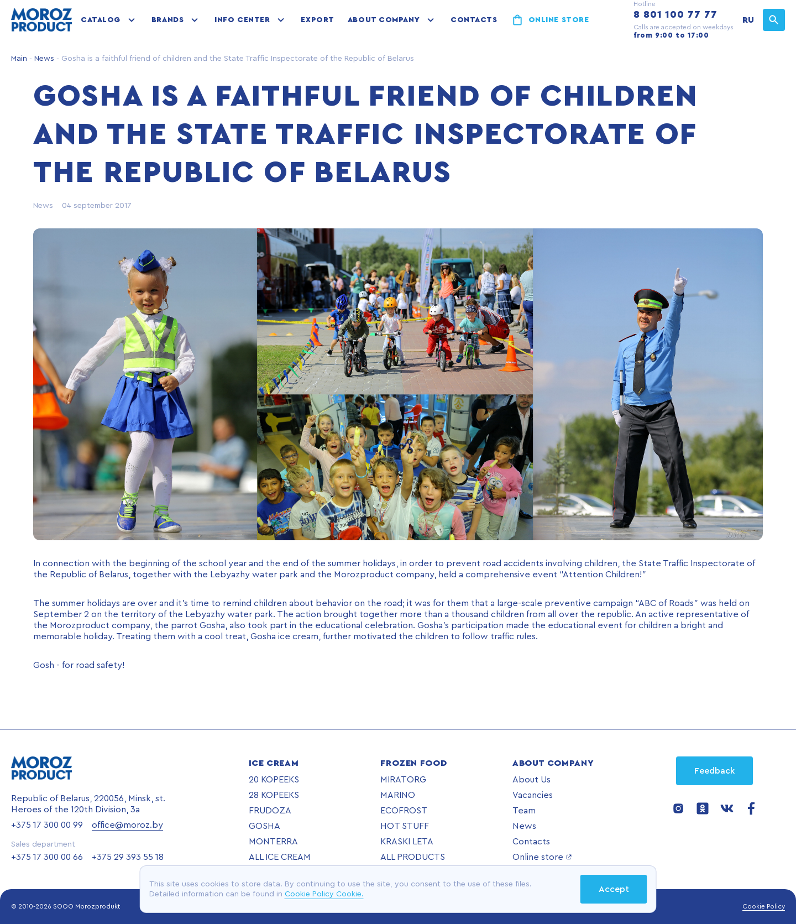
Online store (558, 20)
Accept (614, 889)
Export (317, 20)
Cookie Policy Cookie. (324, 894)
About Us (531, 779)
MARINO (397, 795)
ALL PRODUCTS (412, 857)
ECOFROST (403, 810)
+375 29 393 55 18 (128, 857)
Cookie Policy (763, 906)
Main (19, 58)
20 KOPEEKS (274, 779)
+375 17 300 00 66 (47, 857)
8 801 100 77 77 (675, 14)
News (43, 58)
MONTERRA (273, 841)
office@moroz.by (127, 825)
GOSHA (264, 826)
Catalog (101, 20)
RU (748, 19)
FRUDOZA (270, 810)
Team (524, 810)
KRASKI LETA (406, 841)
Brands (167, 20)
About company (384, 20)
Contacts (474, 20)
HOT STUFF (404, 826)
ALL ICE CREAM (280, 857)
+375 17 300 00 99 (47, 825)
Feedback (714, 770)
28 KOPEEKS (274, 795)
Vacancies (532, 795)
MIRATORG (403, 779)
